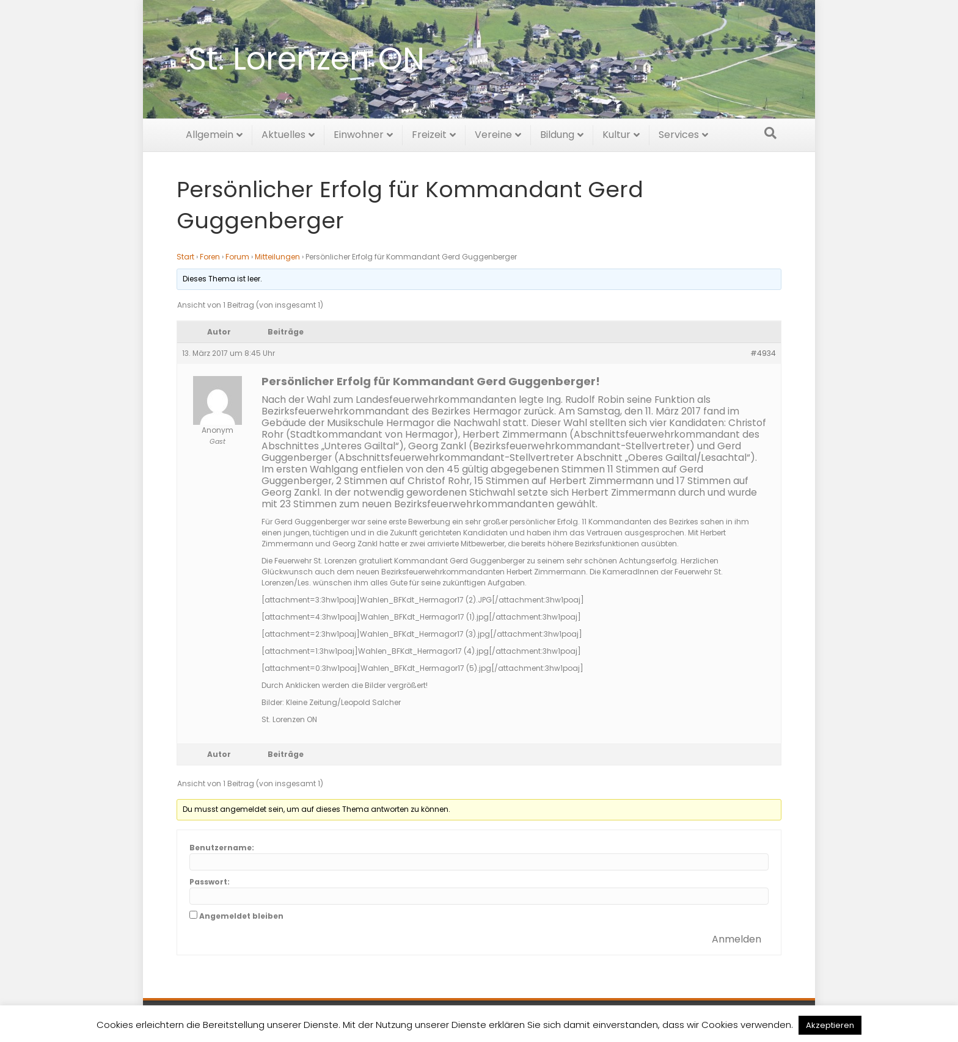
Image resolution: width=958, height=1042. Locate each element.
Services (679, 133)
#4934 (763, 353)
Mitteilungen (277, 256)
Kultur (616, 133)
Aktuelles (283, 133)
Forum (237, 256)
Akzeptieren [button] (830, 1025)
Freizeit (429, 133)
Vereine (493, 133)
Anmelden (736, 939)
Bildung (557, 133)
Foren (210, 256)
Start (185, 256)
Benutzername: (221, 847)
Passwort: (209, 882)
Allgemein (209, 133)
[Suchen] (770, 131)
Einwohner (359, 133)
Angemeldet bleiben (241, 916)
